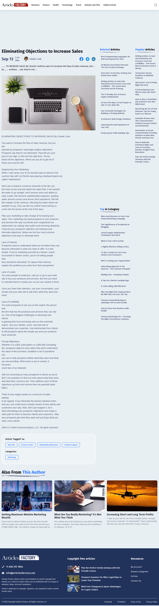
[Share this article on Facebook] (81, 59)
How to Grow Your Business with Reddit (115, 314)
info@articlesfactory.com (19, 573)
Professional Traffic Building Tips (116, 135)
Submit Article (109, 5)
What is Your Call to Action (113, 244)
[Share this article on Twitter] (87, 59)
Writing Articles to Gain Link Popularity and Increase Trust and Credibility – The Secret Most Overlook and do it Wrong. (116, 86)
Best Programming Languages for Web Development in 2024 (116, 57)
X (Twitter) (121, 602)
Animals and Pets (92, 5)
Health (56, 5)
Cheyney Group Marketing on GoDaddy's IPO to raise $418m (115, 306)
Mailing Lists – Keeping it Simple (115, 279)
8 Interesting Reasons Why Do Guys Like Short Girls (146, 93)
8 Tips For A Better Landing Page (116, 284)
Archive (134, 576)
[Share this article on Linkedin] (94, 59)
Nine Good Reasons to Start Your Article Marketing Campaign (116, 220)
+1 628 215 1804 (13, 566)
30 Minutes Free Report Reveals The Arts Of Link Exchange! (115, 66)
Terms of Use (135, 602)
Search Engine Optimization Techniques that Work (113, 237)
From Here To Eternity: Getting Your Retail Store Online (114, 74)
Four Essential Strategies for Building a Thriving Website (114, 113)
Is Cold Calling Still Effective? (114, 290)
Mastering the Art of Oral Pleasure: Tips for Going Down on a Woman (145, 115)
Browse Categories (140, 572)
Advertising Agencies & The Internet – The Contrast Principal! (116, 271)
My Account (136, 567)
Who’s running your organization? (116, 264)
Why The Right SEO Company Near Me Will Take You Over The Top (116, 297)
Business (35, 5)
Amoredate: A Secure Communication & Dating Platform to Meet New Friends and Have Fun (146, 141)
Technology (67, 5)
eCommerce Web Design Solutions (116, 121)
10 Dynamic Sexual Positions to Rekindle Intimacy (144, 76)
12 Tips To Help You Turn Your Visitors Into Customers (114, 257)
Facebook (107, 602)
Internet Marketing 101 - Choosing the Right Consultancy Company (116, 323)
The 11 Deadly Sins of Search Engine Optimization (114, 96)
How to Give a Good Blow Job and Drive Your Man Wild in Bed (146, 103)
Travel (78, 5)
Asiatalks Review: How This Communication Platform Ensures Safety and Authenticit (146, 127)
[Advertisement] (79, 27)
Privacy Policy (151, 602)
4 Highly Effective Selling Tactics (116, 250)
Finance (46, 5)
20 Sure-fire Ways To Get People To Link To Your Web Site (115, 105)
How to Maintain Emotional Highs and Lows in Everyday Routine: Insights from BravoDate (145, 156)
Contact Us (136, 581)
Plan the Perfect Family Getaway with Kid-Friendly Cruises (145, 169)
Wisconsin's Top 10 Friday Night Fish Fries (145, 85)
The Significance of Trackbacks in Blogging (116, 228)
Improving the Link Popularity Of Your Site (115, 128)
